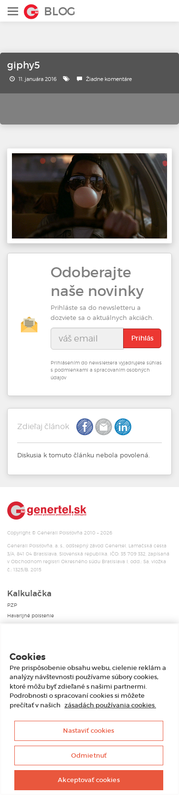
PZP (12, 605)
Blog (59, 11)
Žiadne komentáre (109, 79)
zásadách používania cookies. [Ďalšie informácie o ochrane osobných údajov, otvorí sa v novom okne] (110, 705)
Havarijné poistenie (30, 616)
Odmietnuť (88, 755)
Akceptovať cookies (88, 780)
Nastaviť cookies (88, 731)
